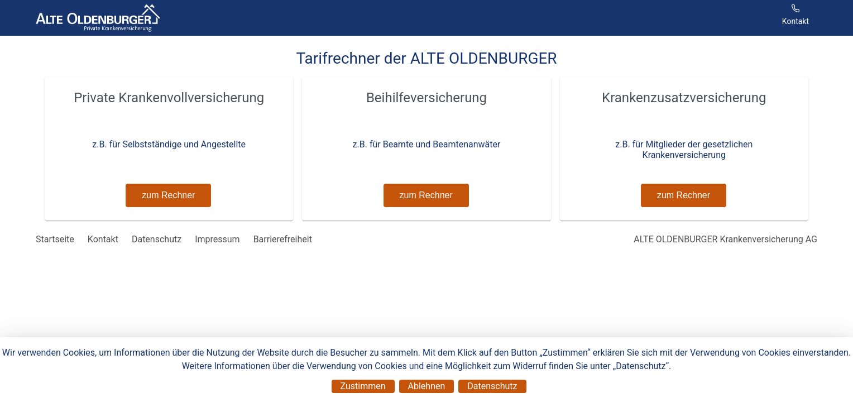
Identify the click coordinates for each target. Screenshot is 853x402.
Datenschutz (492, 386)
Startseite (55, 239)
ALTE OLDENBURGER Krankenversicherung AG (725, 239)
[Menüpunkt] (795, 18)
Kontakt (103, 239)
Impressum (217, 239)
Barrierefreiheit (282, 239)
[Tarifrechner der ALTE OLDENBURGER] (98, 18)
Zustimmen (363, 386)
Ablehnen (426, 386)
